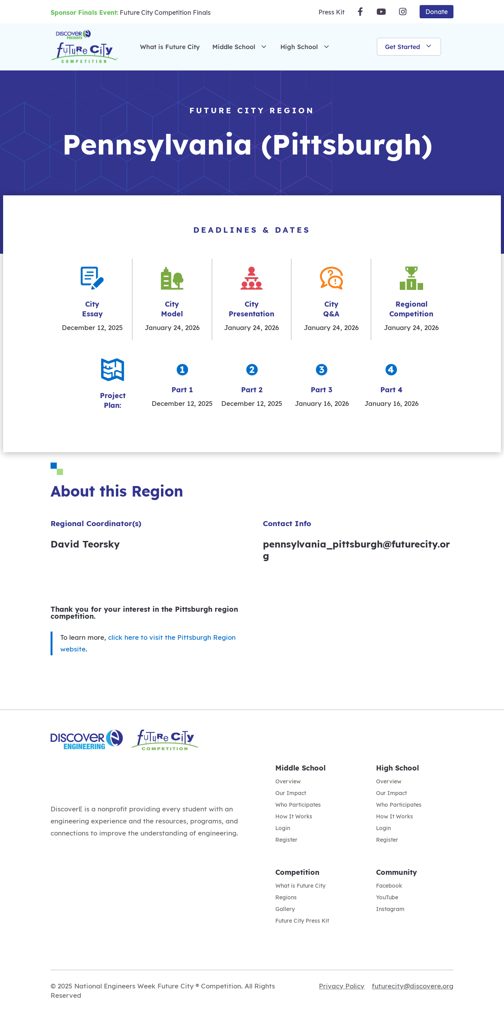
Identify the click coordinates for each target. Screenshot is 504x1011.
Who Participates (298, 805)
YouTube (387, 898)
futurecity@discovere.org (412, 986)
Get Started (409, 46)
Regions (286, 898)
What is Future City (170, 47)
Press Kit (331, 12)
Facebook (389, 886)
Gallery (285, 909)
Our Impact (290, 793)
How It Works (293, 817)
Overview (288, 782)
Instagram (390, 909)
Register (286, 840)
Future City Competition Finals (131, 12)
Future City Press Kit (302, 921)
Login (282, 828)
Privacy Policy (341, 986)
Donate (436, 12)
